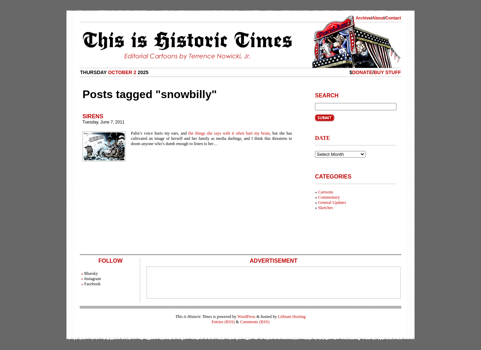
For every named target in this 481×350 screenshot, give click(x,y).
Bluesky (91, 273)
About (378, 18)
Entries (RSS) (223, 321)
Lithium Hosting (292, 316)
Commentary (329, 197)
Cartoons (325, 192)
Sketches (325, 207)
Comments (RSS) (254, 321)
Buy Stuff (387, 72)
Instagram (92, 278)
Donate (362, 72)
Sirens (92, 116)
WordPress (246, 316)
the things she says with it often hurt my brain (229, 133)
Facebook (92, 283)
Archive (363, 18)
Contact (393, 18)
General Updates (332, 202)
